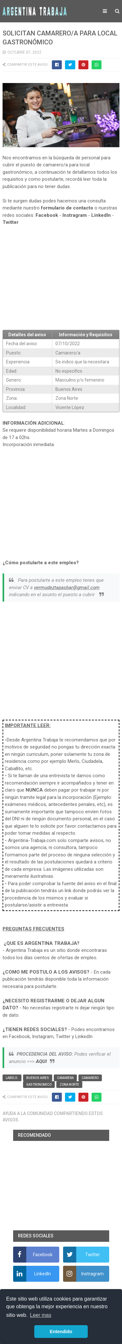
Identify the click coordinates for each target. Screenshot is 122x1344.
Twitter (11, 222)
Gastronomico (39, 1084)
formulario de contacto (67, 208)
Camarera (65, 1078)
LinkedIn (101, 215)
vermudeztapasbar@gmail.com (67, 587)
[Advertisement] (61, 278)
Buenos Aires (37, 1078)
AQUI (41, 1061)
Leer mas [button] (41, 1315)
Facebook (47, 215)
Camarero (90, 1078)
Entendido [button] (61, 1331)
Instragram (74, 215)
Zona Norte (69, 1084)
